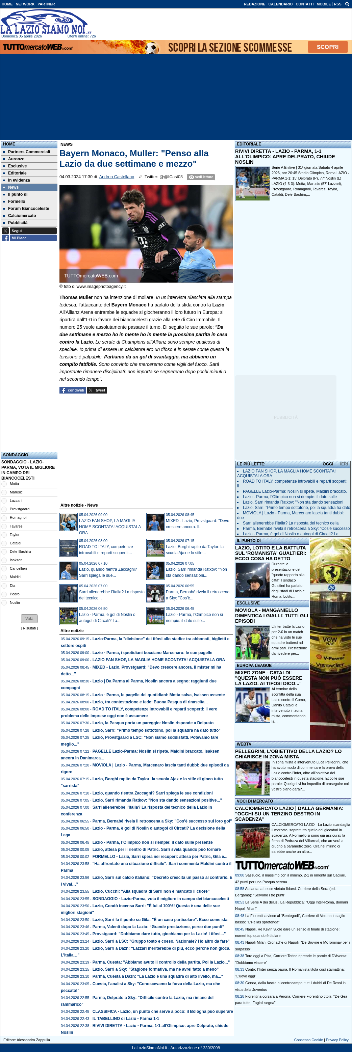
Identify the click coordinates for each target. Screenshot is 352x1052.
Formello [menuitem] (14, 201)
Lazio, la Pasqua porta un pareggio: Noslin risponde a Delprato (153, 723)
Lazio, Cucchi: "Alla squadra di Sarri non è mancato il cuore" (151, 891)
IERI (344, 464)
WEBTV (244, 744)
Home (9, 144)
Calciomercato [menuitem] (19, 215)
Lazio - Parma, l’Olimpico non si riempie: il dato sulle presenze (153, 842)
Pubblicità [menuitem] (15, 222)
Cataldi (15, 543)
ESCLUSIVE (248, 603)
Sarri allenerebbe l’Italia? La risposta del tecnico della (291, 523)
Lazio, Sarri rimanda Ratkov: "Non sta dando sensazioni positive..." (157, 800)
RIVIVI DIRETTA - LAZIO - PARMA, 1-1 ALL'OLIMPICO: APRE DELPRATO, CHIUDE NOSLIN (285, 157)
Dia (12, 586)
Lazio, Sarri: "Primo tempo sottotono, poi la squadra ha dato (296, 507)
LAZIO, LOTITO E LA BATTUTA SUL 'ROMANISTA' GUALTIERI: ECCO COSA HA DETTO (270, 553)
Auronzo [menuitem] (14, 159)
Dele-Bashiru (20, 551)
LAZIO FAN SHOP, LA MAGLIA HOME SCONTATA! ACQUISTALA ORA (110, 526)
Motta (14, 484)
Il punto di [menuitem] (15, 194)
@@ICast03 (171, 176)
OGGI (328, 464)
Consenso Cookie (308, 1040)
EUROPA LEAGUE (254, 665)
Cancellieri (18, 568)
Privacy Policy (337, 1040)
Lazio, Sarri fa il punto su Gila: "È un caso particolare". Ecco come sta (160, 919)
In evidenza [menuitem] (16, 180)
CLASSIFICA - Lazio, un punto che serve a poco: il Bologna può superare (163, 1011)
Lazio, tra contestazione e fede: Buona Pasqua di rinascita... (150, 702)
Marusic (16, 492)
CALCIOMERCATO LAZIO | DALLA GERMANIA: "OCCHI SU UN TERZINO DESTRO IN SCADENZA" (289, 814)
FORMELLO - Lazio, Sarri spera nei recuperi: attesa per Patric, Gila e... (160, 856)
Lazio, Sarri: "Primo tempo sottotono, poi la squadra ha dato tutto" (157, 730)
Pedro (15, 594)
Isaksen (16, 560)
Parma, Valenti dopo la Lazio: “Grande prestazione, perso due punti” (158, 926)
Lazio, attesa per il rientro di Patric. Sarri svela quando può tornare (157, 849)
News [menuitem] (11, 187)
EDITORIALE (249, 144)
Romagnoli (18, 517)
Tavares (16, 526)
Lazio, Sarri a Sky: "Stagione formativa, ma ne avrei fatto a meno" (156, 969)
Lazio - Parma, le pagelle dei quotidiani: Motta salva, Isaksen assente (159, 695)
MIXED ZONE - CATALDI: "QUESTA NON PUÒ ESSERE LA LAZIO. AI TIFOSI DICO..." (268, 678)
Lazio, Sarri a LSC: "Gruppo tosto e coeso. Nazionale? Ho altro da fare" (161, 941)
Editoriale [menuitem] (15, 173)
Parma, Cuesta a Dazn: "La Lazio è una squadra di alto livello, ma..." (158, 976)
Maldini (15, 577)
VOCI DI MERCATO (255, 801)
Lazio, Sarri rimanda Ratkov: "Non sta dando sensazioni (293, 502)
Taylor (15, 535)
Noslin (15, 602)
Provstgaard (19, 509)
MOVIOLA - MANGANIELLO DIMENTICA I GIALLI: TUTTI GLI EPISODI (271, 616)
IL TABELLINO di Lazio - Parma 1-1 (126, 1018)
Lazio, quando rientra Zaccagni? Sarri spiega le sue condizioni (153, 793)
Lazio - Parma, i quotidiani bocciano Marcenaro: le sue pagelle (152, 652)
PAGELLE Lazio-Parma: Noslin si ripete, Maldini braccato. (295, 491)
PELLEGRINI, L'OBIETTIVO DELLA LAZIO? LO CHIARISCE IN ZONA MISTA (288, 754)
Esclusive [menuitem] (15, 166)
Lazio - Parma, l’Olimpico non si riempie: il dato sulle (290, 496)
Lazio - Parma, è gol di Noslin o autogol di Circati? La (290, 534)
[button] (29, 618)
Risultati (29, 628)
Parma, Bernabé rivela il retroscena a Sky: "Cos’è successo (296, 528)
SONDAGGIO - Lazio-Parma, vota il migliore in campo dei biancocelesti (161, 898)
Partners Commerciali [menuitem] (26, 152)
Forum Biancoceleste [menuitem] (26, 208)
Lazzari (16, 500)
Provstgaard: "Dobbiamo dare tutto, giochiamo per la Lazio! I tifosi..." (159, 934)
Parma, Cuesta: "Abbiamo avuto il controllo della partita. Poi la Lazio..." (161, 962)
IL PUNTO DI (249, 540)
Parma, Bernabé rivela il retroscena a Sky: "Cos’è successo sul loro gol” (162, 821)
